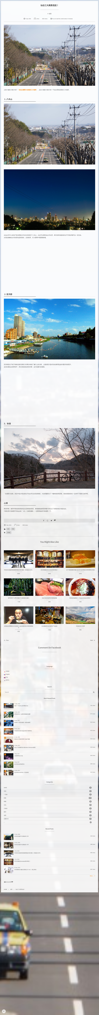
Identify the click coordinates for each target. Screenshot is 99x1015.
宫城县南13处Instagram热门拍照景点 (23, 730)
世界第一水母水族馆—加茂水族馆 (22, 722)
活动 (48, 791)
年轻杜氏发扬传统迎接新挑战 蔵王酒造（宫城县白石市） (18, 571)
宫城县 (8, 532)
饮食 (49, 602)
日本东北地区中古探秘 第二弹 (21, 836)
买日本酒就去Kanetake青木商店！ (49, 571)
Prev (6, 640)
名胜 (50, 13)
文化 (48, 805)
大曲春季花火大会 (18, 755)
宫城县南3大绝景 (80, 627)
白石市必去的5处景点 (19, 764)
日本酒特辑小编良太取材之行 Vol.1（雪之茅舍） (25, 869)
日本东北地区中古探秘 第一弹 (21, 844)
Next (92, 640)
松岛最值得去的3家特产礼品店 (49, 627)
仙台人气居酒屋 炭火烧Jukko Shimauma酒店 (24, 747)
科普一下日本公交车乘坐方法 (21, 705)
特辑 (13, 529)
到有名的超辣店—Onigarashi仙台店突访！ (80, 599)
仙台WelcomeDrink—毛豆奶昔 (21, 772)
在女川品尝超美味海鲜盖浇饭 (49, 599)
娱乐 (48, 812)
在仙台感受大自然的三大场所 (27, 90)
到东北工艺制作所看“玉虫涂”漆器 (22, 739)
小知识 (49, 631)
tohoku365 (8, 882)
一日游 (18, 602)
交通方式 (48, 819)
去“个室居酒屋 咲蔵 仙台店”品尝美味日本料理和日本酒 (80, 571)
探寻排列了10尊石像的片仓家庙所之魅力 (18, 599)
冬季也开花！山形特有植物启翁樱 (22, 714)
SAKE (18, 574)
